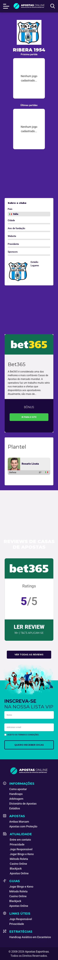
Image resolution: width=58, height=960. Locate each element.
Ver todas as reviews (29, 654)
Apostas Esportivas (37, 951)
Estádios (14, 808)
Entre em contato (20, 839)
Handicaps (16, 794)
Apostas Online (19, 873)
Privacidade (17, 844)
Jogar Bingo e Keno (22, 854)
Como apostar (18, 789)
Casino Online (18, 863)
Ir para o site (29, 417)
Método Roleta (19, 859)
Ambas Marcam (19, 821)
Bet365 (17, 364)
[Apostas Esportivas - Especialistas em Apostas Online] (29, 770)
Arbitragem (16, 798)
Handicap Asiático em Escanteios (30, 937)
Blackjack (16, 868)
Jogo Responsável (21, 849)
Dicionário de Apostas (23, 803)
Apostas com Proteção (23, 826)
